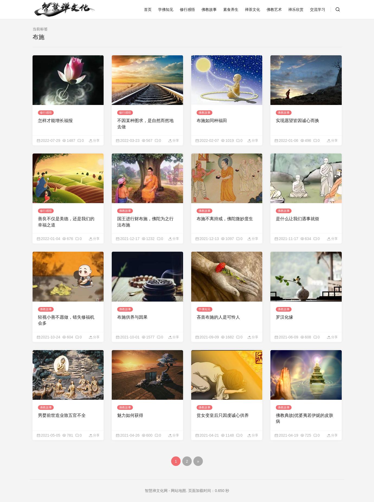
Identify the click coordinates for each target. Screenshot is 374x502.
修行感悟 (187, 9)
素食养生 (230, 9)
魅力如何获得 (130, 412)
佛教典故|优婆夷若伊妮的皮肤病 (304, 415)
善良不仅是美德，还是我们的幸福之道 (66, 220)
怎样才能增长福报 (55, 119)
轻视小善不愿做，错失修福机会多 (66, 317)
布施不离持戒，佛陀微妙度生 (225, 217)
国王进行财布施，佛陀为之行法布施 (145, 220)
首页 (148, 9)
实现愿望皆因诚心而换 (297, 119)
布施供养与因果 (132, 314)
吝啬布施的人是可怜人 (218, 314)
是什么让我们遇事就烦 (297, 217)
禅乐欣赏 (295, 9)
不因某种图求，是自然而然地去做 (145, 122)
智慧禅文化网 (156, 487)
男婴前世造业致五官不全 (62, 412)
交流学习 (317, 9)
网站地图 (178, 487)
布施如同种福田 (212, 119)
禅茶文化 (252, 9)
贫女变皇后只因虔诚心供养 (223, 412)
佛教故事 (209, 9)
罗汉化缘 (284, 314)
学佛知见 (165, 9)
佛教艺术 (274, 9)
